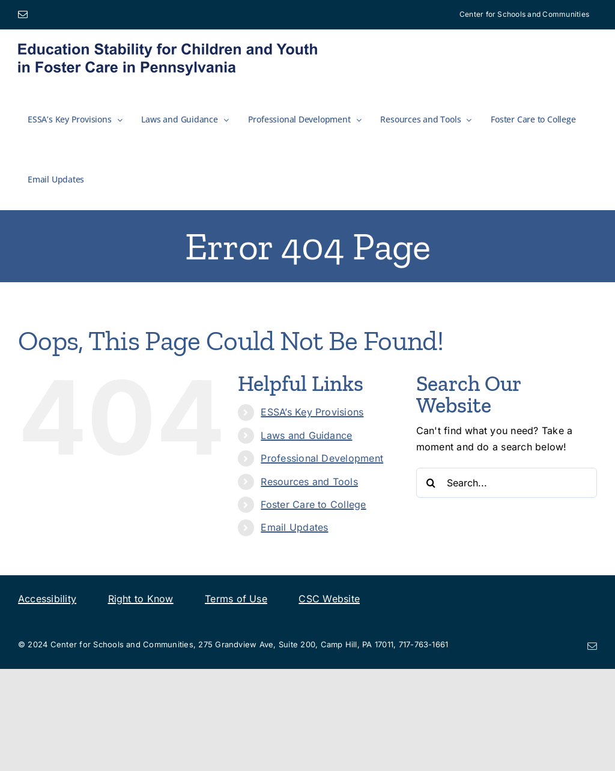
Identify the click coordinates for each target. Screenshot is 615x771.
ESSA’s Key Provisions (312, 412)
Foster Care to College (313, 504)
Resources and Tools (309, 482)
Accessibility (47, 599)
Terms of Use (236, 599)
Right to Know (141, 599)
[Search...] (506, 483)
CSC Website (329, 599)
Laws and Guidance (306, 435)
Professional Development (322, 458)
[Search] (431, 483)
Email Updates (294, 527)
